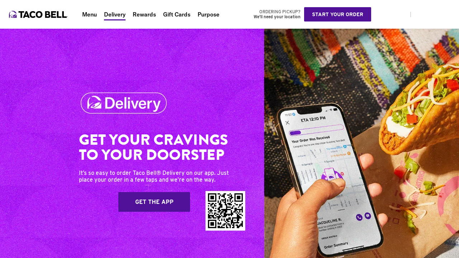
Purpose (208, 14)
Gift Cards (176, 14)
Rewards (144, 14)
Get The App (154, 202)
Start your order (337, 14)
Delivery (115, 14)
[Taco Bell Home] (39, 14)
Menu (89, 14)
